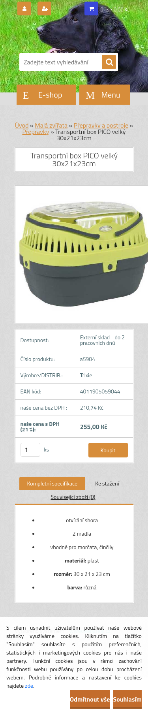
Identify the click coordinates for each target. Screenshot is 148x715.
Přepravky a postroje (101, 125)
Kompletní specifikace (52, 483)
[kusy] (30, 450)
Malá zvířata (51, 125)
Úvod (22, 125)
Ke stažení (107, 483)
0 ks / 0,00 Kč (115, 9)
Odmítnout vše (90, 699)
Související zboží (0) (73, 497)
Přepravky (35, 131)
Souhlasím (127, 699)
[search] (109, 62)
